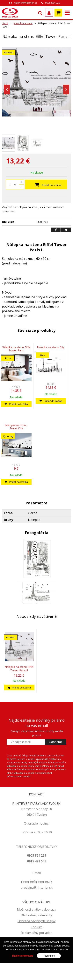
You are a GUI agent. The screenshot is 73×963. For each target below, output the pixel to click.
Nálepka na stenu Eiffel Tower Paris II (19, 668)
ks (15, 184)
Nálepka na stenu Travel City (16, 426)
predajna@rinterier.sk (37, 887)
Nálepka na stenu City (50, 347)
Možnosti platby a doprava (36, 909)
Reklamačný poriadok (36, 933)
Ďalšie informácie (22, 957)
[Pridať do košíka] (16, 404)
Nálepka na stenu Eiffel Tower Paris (16, 348)
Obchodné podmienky (37, 915)
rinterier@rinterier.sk (25, 2)
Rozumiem (49, 957)
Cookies (36, 927)
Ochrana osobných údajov (36, 921)
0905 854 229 (52, 2)
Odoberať (55, 742)
